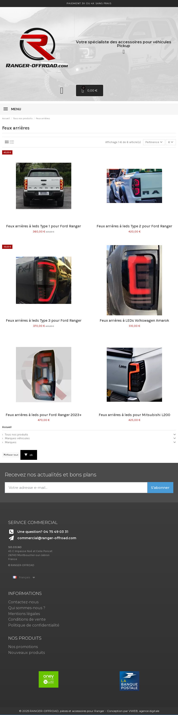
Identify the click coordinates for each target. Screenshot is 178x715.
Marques (10, 442)
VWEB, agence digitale (144, 711)
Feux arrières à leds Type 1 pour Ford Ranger (43, 226)
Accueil (6, 427)
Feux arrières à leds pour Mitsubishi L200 (134, 415)
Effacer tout (11, 454)
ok (29, 455)
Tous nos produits (16, 434)
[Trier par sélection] (154, 142)
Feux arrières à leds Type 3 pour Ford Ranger (43, 320)
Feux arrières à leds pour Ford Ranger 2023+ (44, 415)
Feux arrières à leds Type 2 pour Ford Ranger (134, 226)
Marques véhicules (17, 438)
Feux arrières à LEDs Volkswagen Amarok (134, 320)
